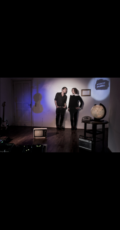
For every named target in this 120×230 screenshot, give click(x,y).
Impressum (4, 151)
